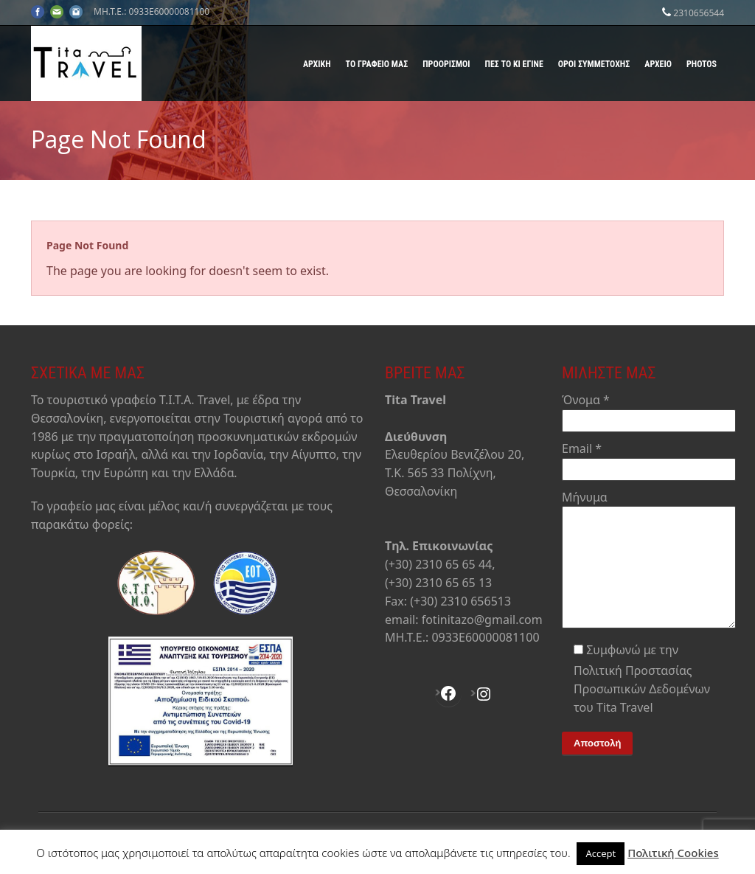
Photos (701, 64)
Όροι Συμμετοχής (594, 64)
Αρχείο (658, 64)
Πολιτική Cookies (673, 852)
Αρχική (317, 64)
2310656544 (698, 13)
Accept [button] (600, 853)
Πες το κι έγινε (514, 64)
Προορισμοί (446, 64)
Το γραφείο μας (377, 64)
